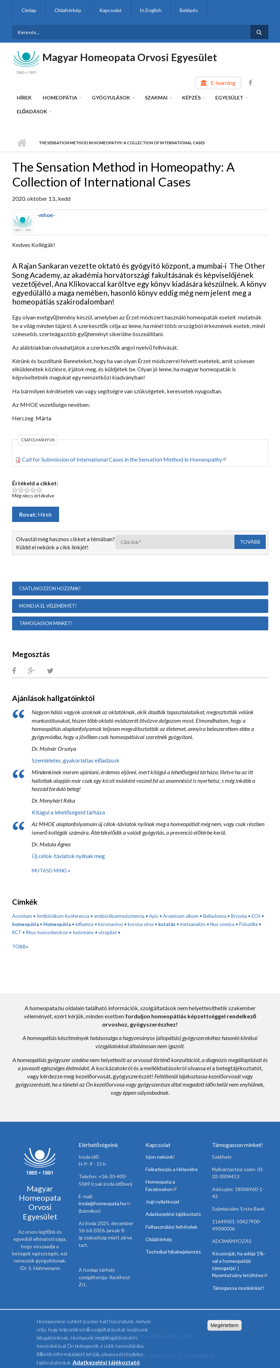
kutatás (166, 924)
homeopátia (25, 924)
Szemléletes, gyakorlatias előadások (76, 760)
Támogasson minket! (46, 623)
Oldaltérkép (67, 10)
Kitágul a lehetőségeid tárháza (68, 812)
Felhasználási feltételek (171, 1227)
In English (151, 10)
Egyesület (229, 98)
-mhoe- (46, 215)
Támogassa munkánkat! (238, 1288)
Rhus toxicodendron (47, 932)
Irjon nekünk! (160, 1157)
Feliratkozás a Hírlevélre (172, 1169)
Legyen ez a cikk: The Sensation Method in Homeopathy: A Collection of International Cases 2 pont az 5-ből (21, 489)
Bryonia (239, 916)
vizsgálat (108, 932)
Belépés (189, 10)
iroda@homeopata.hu (104, 1203)
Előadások (32, 111)
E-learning (223, 82)
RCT (16, 932)
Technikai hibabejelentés (173, 1252)
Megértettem (225, 1328)
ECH (256, 916)
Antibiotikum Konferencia (63, 916)
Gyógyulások (111, 98)
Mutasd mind (50, 870)
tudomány (83, 932)
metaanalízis (193, 924)
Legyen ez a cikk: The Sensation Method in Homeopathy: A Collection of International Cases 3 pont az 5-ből (27, 489)
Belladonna (214, 916)
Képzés (191, 98)
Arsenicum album (181, 916)
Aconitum (22, 916)
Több (19, 946)
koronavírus (110, 924)
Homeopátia (60, 98)
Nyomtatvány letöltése (240, 1275)
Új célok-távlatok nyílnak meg (68, 855)
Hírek (24, 98)
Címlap (28, 10)
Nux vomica (222, 924)
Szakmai (156, 98)
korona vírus (141, 924)
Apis (153, 916)
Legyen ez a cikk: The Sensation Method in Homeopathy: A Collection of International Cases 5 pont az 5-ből (39, 489)
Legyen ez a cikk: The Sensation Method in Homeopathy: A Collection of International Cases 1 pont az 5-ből (15, 489)
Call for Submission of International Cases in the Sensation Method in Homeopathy (124, 459)
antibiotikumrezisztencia (119, 916)
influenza (84, 924)
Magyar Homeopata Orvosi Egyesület (129, 57)
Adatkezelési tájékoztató (173, 1214)
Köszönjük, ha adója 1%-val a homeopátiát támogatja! (238, 1260)
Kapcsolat (110, 10)
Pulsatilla (248, 924)
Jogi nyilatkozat (163, 1202)
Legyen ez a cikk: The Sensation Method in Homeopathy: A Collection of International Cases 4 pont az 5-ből (33, 489)
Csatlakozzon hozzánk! (50, 588)
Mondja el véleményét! (48, 606)
